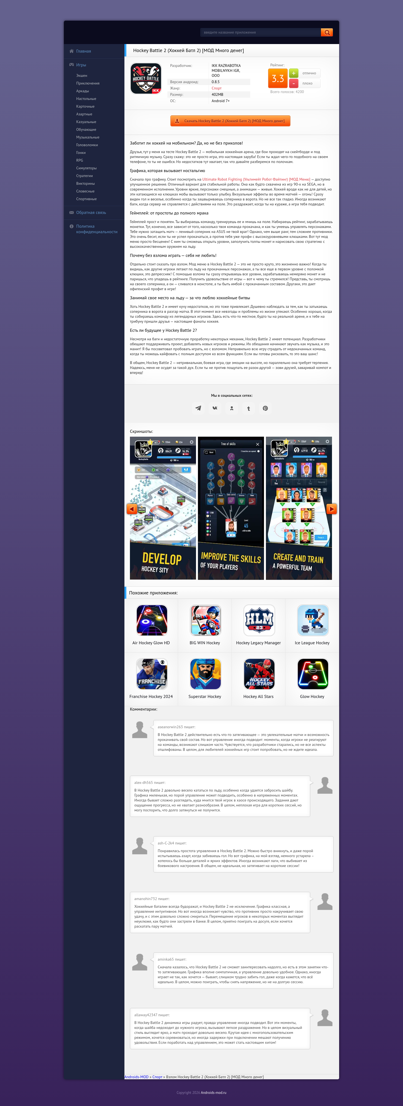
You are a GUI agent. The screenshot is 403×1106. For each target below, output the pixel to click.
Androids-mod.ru (213, 1092)
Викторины (85, 183)
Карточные (85, 106)
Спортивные (86, 198)
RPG (79, 160)
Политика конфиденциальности (93, 228)
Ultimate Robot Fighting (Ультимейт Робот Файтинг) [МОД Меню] (256, 179)
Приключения (88, 83)
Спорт (217, 88)
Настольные (86, 98)
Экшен (81, 75)
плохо (300, 83)
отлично (302, 73)
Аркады (82, 90)
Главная (80, 51)
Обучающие (86, 129)
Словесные (85, 191)
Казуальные (86, 121)
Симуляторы (86, 167)
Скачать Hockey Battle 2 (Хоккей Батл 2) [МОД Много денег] (234, 120)
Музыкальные (87, 137)
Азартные (84, 114)
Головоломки (87, 144)
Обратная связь (87, 212)
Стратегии (84, 175)
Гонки (81, 152)
